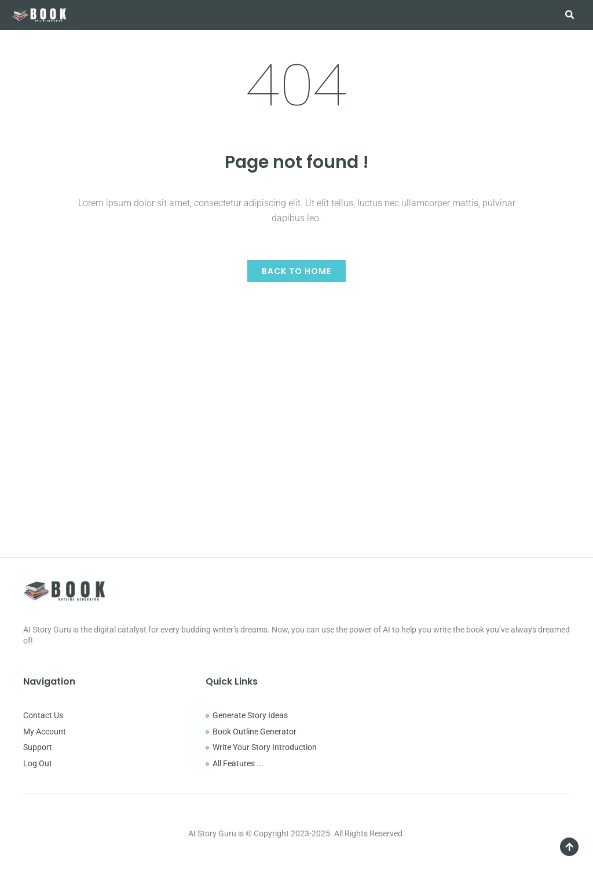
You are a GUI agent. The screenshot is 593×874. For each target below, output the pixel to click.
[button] (569, 15)
